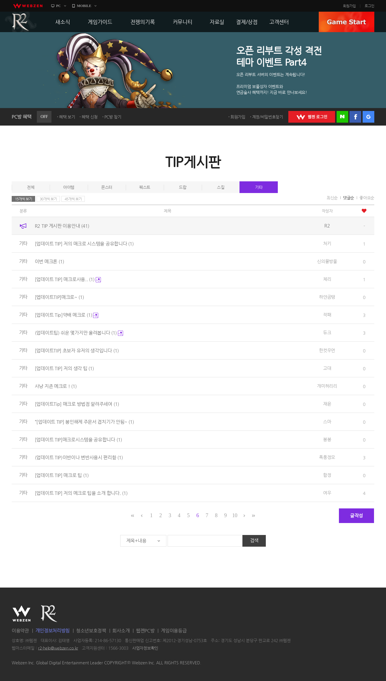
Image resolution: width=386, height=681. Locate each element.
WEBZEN (21, 613)
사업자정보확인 (145, 648)
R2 (21, 22)
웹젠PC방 (145, 630)
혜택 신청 (90, 116)
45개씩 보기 (73, 199)
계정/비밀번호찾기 (267, 116)
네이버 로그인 (342, 117)
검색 (254, 540)
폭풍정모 (327, 457)
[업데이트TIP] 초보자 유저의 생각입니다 (77, 350)
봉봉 (327, 439)
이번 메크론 (49, 261)
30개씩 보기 (48, 199)
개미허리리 (327, 385)
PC (58, 6)
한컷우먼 (327, 350)
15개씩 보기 (23, 199)
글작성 (356, 515)
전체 (30, 187)
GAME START (346, 22)
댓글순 (348, 197)
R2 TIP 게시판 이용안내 (62, 226)
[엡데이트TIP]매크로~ (59, 297)
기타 (258, 187)
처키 (327, 243)
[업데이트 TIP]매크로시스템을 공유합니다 (78, 439)
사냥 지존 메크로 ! (56, 386)
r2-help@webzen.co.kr (58, 648)
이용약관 (20, 630)
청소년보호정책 (91, 630)
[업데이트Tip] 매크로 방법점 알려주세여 (77, 404)
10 (234, 515)
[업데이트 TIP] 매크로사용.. (68, 279)
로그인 (369, 6)
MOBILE (84, 6)
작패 (327, 314)
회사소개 (121, 630)
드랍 (182, 187)
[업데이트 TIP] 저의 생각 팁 (64, 368)
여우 (327, 492)
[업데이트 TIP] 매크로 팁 (62, 475)
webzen (27, 6)
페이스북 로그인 (355, 117)
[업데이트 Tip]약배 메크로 (67, 315)
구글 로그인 (368, 117)
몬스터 (106, 187)
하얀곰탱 (327, 296)
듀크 (327, 332)
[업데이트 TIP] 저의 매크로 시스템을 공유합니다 (84, 243)
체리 (327, 279)
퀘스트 (144, 187)
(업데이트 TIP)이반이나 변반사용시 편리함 (79, 457)
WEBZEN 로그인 (311, 117)
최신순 (332, 197)
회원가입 (349, 6)
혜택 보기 (67, 116)
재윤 (327, 403)
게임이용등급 (174, 630)
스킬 (220, 187)
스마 (327, 421)
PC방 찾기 (112, 116)
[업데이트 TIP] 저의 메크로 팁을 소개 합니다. (81, 493)
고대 (327, 368)
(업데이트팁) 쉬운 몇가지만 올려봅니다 (79, 333)
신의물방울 (327, 261)
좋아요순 (366, 197)
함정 (327, 474)
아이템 (68, 187)
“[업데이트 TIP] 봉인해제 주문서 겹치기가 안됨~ (84, 422)
